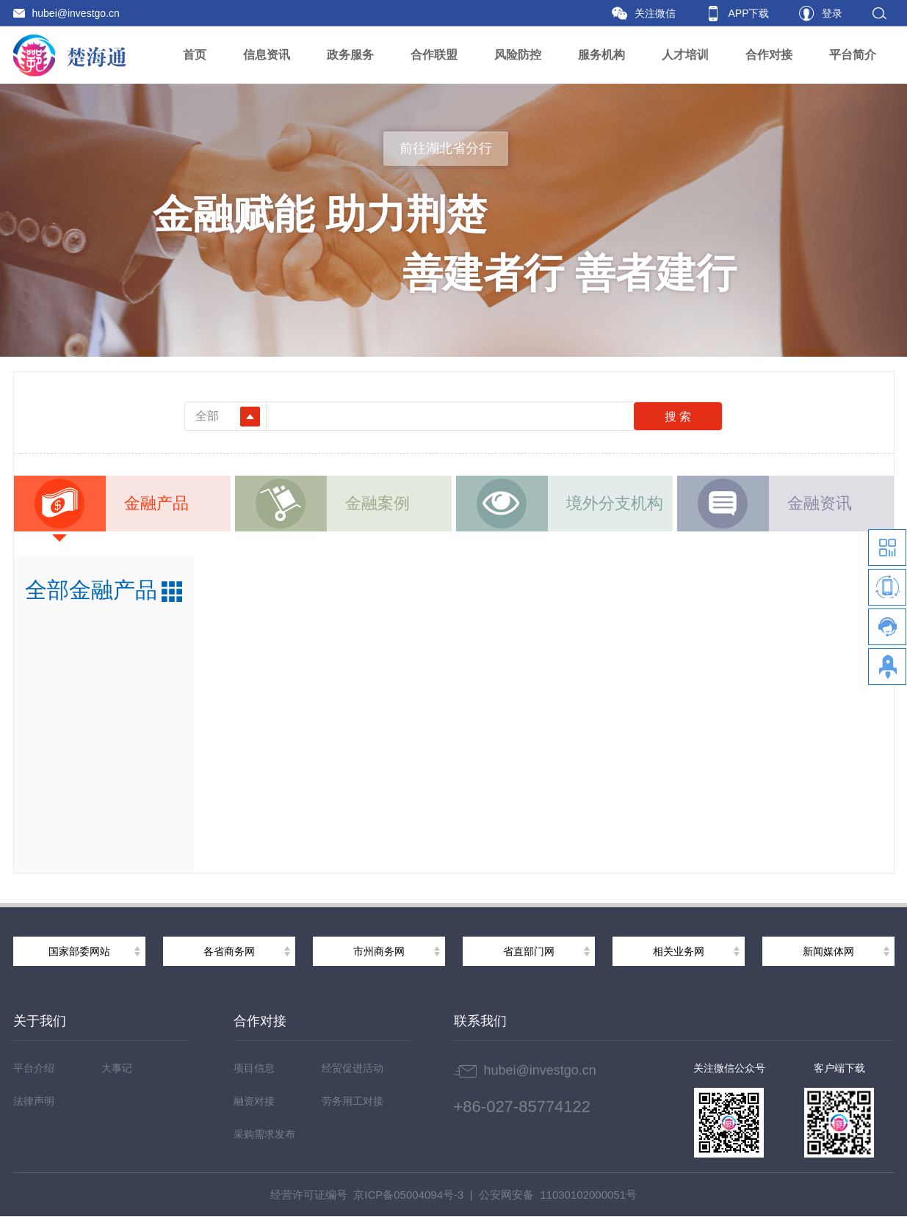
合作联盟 (434, 54)
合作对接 (768, 54)
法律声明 (33, 1101)
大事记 (116, 1068)
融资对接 (254, 1101)
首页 (194, 54)
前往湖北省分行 (446, 148)
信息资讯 (266, 54)
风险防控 (517, 54)
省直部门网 (528, 951)
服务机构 (601, 54)
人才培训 (685, 54)
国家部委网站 (79, 951)
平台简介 (852, 54)
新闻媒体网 (828, 951)
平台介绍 (33, 1068)
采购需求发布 (264, 1134)
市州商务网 (379, 951)
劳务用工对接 (352, 1101)
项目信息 (254, 1068)
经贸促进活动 (352, 1068)
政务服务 (350, 54)
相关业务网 (678, 951)
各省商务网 (229, 951)
